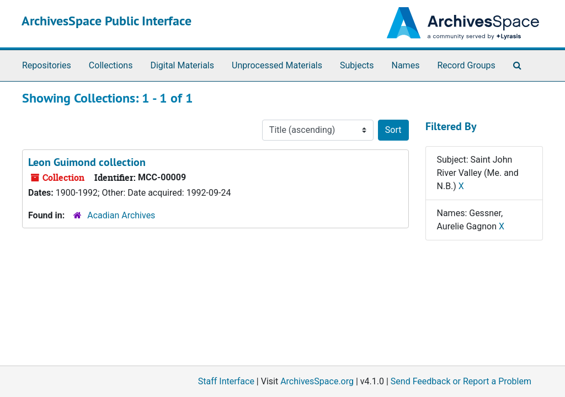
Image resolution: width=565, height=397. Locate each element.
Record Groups (466, 65)
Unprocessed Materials (277, 65)
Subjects (357, 65)
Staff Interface (226, 381)
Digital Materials (182, 65)
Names (406, 65)
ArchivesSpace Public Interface (106, 20)
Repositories (46, 65)
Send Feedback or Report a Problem (461, 381)
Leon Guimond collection (87, 162)
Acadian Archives (121, 215)
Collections (111, 65)
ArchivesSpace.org (317, 381)
